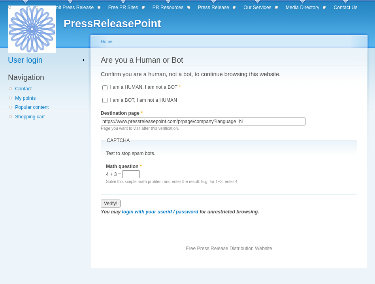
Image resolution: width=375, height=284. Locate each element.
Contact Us (346, 7)
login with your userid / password (160, 212)
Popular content (32, 107)
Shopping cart (30, 117)
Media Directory (302, 7)
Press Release (213, 7)
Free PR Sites (123, 7)
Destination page (122, 113)
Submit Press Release (70, 7)
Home (25, 7)
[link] (46, 60)
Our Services (257, 7)
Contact (23, 89)
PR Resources (168, 7)
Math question (124, 166)
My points (25, 98)
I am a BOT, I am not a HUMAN (143, 100)
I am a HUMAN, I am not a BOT (145, 87)
